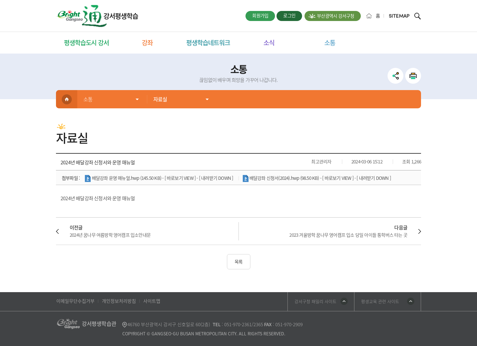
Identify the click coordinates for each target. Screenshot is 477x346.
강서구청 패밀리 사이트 (315, 301)
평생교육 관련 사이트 (380, 301)
